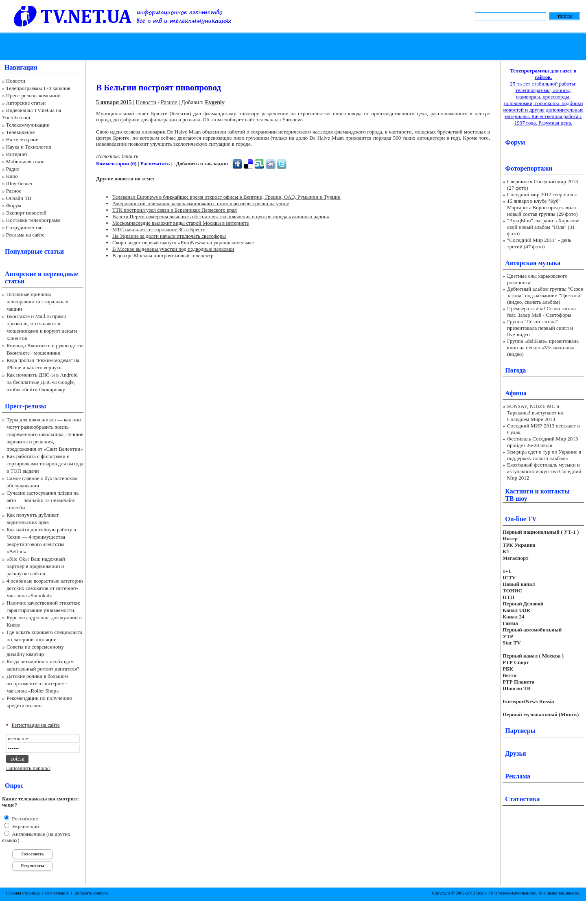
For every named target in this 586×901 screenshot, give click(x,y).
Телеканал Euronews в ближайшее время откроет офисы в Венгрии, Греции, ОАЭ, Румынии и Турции (226, 197)
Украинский (25, 826)
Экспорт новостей (26, 213)
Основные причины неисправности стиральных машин (37, 301)
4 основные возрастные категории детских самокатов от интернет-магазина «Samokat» (45, 588)
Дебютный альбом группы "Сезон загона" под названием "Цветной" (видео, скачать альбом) (545, 295)
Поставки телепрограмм (33, 220)
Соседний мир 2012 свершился (542, 194)
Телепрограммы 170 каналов (38, 88)
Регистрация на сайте (36, 725)
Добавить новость (91, 892)
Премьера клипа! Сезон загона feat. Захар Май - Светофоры (541, 311)
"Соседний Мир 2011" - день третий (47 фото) (539, 243)
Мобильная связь (25, 161)
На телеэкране (22, 139)
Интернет (17, 154)
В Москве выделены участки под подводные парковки (173, 249)
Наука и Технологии (28, 147)
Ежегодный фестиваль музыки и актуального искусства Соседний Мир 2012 (544, 471)
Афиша (516, 393)
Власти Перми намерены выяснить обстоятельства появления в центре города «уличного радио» (220, 216)
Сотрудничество (24, 227)
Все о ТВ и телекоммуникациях (506, 892)
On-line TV (521, 518)
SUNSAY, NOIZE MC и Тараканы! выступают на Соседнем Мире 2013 (535, 412)
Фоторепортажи (528, 168)
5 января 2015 (114, 102)
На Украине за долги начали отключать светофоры (169, 236)
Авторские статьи (26, 103)
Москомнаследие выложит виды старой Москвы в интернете (180, 223)
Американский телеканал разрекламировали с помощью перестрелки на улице (200, 203)
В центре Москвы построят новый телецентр (163, 255)
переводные (60, 273)
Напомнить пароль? (28, 768)
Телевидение (20, 132)
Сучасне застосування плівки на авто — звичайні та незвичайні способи (43, 500)
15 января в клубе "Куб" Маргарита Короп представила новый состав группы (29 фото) (542, 207)
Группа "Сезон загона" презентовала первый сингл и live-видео (540, 328)
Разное (14, 191)
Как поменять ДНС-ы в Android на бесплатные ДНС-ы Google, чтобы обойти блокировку (42, 382)
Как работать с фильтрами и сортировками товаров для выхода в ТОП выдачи (45, 463)
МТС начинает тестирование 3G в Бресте (158, 229)
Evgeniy (215, 102)
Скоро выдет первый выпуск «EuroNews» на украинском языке (183, 242)
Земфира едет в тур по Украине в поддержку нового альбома (544, 455)
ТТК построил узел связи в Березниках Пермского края (174, 210)
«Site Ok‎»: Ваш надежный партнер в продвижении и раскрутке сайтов (36, 566)
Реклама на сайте (25, 235)
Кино (12, 176)
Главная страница (22, 892)
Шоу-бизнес (19, 183)
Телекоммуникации (28, 125)
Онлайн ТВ (18, 198)
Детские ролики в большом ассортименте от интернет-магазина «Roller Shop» (37, 683)
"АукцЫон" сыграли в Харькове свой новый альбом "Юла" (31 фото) (543, 227)
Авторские (20, 273)
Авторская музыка (532, 262)
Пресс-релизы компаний (33, 95)
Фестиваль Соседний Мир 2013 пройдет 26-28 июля (542, 442)
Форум (14, 205)
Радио (13, 169)
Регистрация (57, 892)
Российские (24, 819)
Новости (15, 81)
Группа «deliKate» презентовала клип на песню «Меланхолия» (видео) (543, 347)
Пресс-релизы (25, 406)
